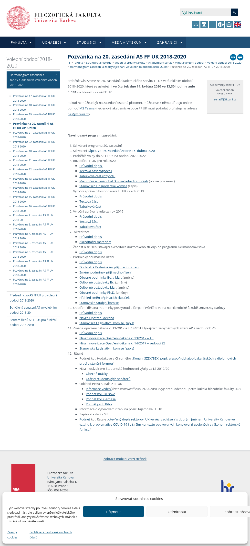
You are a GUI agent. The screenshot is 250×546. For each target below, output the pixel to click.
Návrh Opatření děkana (96, 318)
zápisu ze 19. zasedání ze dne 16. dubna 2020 (121, 150)
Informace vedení (99, 389)
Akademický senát (160, 62)
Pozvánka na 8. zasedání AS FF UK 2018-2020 (33, 273)
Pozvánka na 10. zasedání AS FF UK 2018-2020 (34, 153)
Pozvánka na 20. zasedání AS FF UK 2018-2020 (33, 125)
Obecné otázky (96, 373)
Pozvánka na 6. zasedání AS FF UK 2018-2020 (33, 254)
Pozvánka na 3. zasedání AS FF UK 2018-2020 (33, 227)
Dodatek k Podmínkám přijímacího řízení (109, 267)
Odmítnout (177, 511)
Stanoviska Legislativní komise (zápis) (106, 323)
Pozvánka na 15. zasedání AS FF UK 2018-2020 (34, 199)
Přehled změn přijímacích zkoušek (104, 297)
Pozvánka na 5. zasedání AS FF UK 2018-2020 (33, 245)
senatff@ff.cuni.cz (225, 99)
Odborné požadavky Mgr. (98, 287)
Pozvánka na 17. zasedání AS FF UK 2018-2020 (34, 98)
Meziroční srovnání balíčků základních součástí (113, 181)
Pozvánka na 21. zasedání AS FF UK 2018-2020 (34, 135)
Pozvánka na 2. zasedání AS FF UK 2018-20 (33, 218)
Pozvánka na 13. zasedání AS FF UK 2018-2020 (34, 181)
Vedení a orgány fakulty (130, 62)
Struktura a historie (98, 62)
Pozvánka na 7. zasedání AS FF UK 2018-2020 (33, 264)
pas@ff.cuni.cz (78, 114)
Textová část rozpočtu (95, 171)
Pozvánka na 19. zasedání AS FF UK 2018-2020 (34, 117)
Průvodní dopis (91, 166)
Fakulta (78, 62)
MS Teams (87, 108)
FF (69, 62)
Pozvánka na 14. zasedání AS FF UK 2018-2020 (34, 190)
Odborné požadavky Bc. (96, 282)
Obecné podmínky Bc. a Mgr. (100, 277)
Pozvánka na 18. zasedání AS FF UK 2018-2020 (34, 108)
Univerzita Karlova (60, 477)
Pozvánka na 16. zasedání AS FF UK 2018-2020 (34, 209)
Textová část (88, 201)
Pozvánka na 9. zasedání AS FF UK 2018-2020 (33, 282)
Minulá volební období (189, 62)
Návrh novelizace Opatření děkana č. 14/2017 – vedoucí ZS (122, 343)
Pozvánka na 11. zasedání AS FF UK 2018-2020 (34, 163)
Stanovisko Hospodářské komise (103, 186)
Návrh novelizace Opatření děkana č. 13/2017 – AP (116, 338)
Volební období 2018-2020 (29, 62)
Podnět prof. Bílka (99, 404)
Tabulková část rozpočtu (97, 176)
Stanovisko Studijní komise (99, 303)
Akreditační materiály (95, 242)
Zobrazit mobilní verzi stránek (125, 459)
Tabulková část (90, 206)
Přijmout (113, 511)
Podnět (84, 419)
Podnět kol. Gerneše (100, 399)
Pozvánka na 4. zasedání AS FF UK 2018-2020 (33, 236)
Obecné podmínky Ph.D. (97, 292)
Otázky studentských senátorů (108, 379)
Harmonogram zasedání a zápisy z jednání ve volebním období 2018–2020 (34, 80)
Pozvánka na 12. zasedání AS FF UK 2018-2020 (34, 172)
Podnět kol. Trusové (100, 394)
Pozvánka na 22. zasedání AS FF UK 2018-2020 (34, 144)
